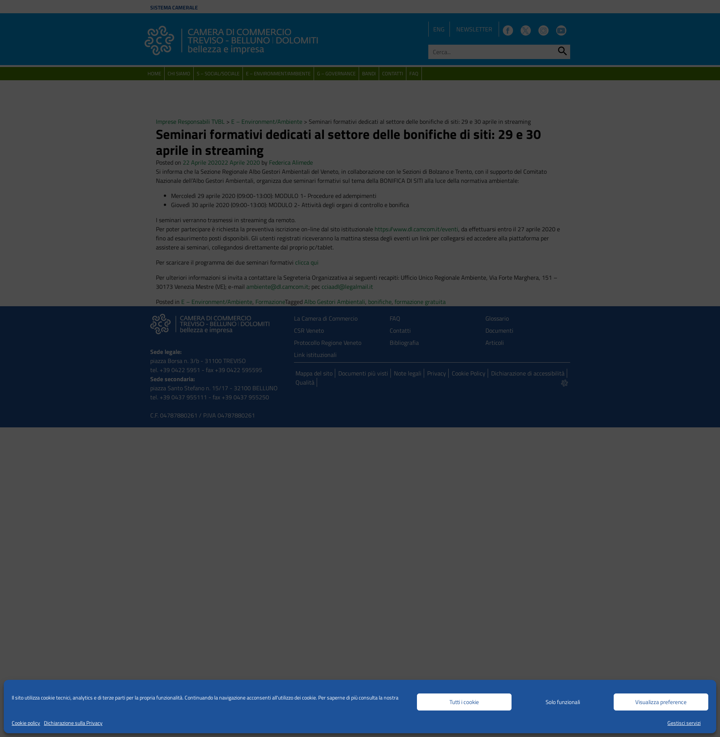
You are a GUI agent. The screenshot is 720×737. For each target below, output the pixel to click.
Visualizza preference (661, 702)
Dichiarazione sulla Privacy (73, 723)
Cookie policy (26, 723)
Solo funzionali (563, 702)
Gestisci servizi (684, 723)
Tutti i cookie (464, 702)
